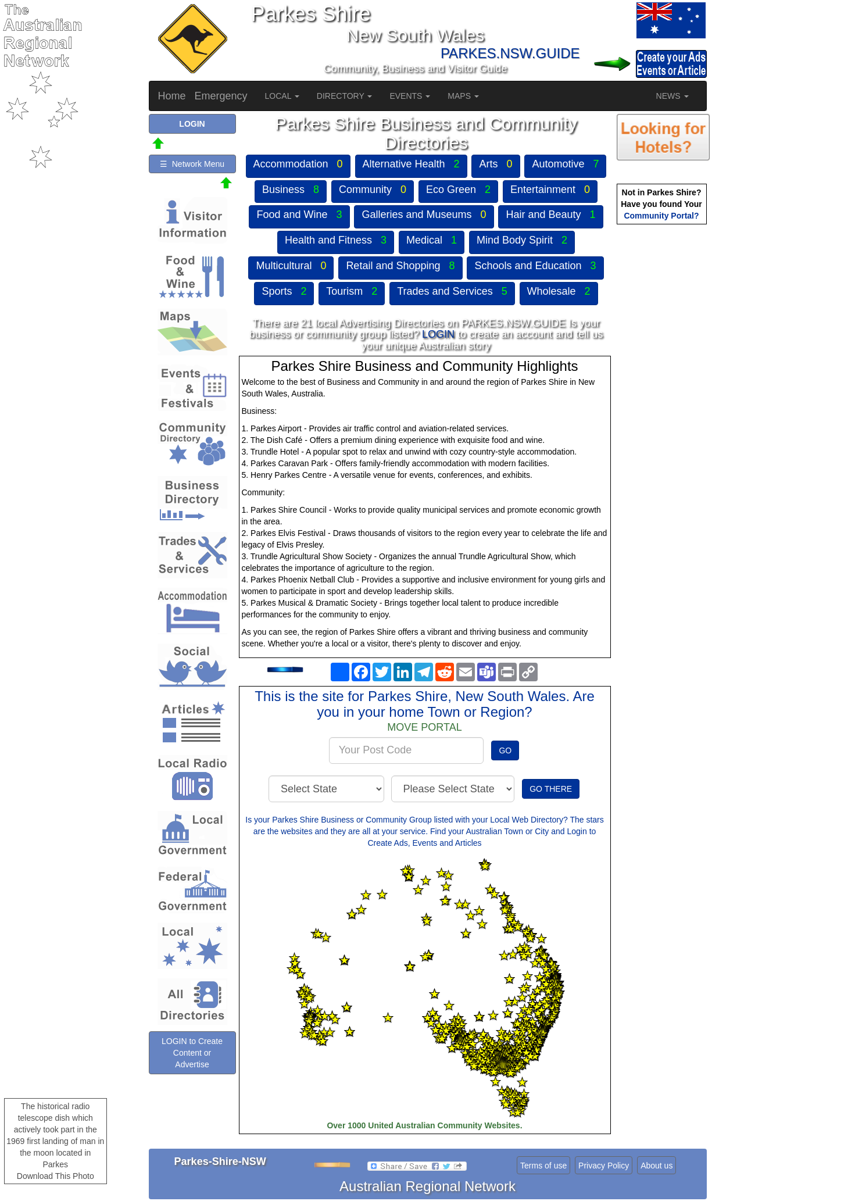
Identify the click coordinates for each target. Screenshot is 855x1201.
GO (505, 750)
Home (172, 96)
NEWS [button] (672, 96)
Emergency (221, 96)
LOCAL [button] (282, 96)
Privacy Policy (603, 1165)
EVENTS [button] (409, 96)
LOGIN (438, 334)
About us (656, 1165)
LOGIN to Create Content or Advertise (192, 1052)
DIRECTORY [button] (345, 96)
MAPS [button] (463, 96)
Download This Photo (55, 1176)
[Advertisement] (663, 410)
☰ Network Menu (192, 164)
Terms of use (543, 1165)
